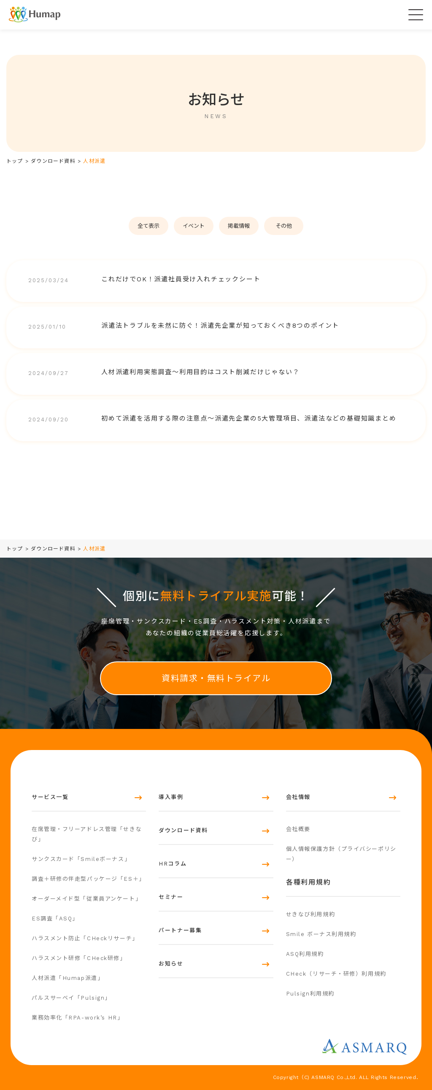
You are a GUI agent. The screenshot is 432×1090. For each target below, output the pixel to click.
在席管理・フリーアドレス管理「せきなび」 (87, 834)
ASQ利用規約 (305, 954)
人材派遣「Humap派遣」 (67, 978)
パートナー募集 (180, 930)
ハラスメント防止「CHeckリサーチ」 (85, 938)
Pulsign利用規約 (310, 993)
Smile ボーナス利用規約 (321, 934)
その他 (283, 226)
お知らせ (171, 963)
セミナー (171, 897)
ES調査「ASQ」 (55, 918)
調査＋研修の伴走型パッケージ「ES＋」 (88, 879)
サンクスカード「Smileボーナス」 (81, 859)
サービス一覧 (50, 797)
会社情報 (298, 797)
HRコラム (172, 864)
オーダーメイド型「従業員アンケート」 (86, 899)
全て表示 (148, 226)
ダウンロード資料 (183, 830)
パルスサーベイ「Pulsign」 (71, 998)
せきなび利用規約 (310, 914)
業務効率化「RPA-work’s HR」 (77, 1017)
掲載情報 (239, 226)
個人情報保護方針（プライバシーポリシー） (341, 854)
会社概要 (298, 829)
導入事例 (171, 797)
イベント (194, 226)
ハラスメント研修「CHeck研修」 (79, 958)
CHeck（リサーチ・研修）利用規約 (336, 974)
